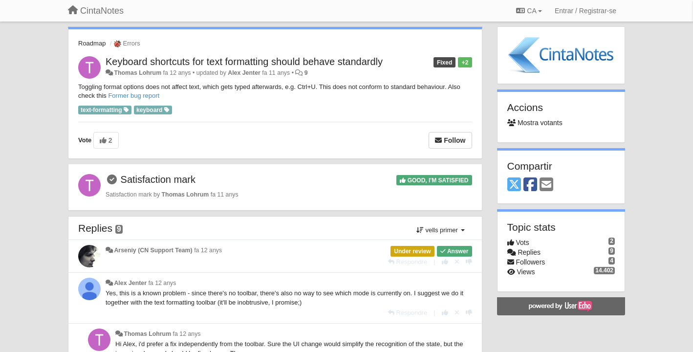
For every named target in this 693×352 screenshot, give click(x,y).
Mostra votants (535, 123)
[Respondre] (407, 261)
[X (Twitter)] (514, 185)
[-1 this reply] (469, 261)
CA (528, 11)
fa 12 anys (208, 250)
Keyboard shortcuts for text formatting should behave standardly (244, 61)
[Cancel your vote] (457, 261)
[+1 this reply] (445, 261)
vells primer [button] (440, 230)
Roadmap (92, 43)
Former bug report (133, 95)
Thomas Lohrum (137, 72)
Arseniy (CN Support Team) (153, 250)
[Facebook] (530, 185)
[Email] (546, 185)
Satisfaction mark (158, 179)
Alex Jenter (244, 72)
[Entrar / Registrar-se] (585, 10)
